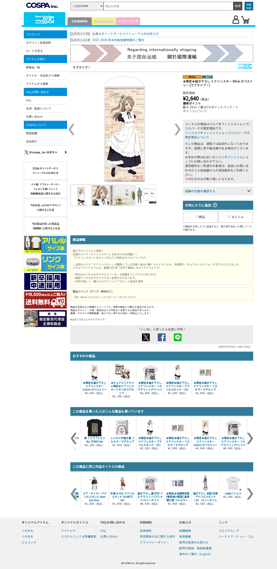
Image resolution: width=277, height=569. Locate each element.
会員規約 (146, 531)
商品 (200, 217)
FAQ (28, 100)
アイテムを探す (35, 59)
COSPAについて (36, 125)
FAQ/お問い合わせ (37, 92)
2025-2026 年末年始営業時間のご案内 (118, 40)
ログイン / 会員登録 (38, 42)
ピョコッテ (29, 542)
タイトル (236, 217)
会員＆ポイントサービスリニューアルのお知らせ (125, 34)
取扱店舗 (31, 133)
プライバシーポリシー (154, 542)
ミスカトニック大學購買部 (79, 536)
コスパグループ (229, 531)
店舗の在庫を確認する (200, 191)
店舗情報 (185, 531)
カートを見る (34, 51)
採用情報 (185, 536)
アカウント (33, 34)
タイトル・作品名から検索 (43, 75)
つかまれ (28, 536)
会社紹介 (31, 141)
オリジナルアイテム (35, 522)
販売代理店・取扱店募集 (195, 548)
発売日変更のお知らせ (194, 542)
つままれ (28, 531)
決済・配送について (38, 108)
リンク (223, 522)
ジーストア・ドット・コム (236, 536)
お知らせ (185, 522)
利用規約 (146, 522)
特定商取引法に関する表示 (157, 536)
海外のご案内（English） (196, 554)
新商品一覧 (33, 67)
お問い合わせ (34, 117)
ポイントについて (195, 111)
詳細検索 (248, 6)
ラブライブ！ (81, 67)
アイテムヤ (68, 531)
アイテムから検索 (37, 84)
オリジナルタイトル (74, 522)
